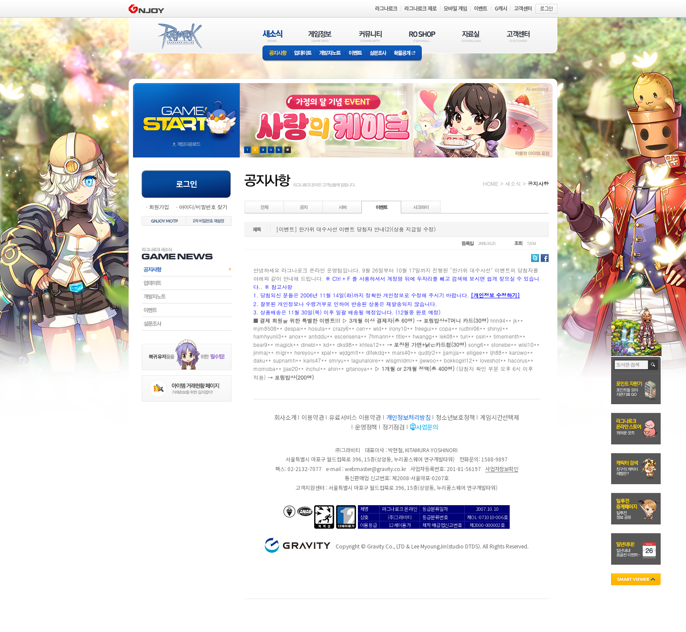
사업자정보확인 (501, 468)
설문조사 (378, 53)
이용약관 (312, 417)
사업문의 (427, 426)
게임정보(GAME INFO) (320, 36)
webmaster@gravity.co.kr (375, 468)
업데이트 (302, 53)
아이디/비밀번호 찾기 (203, 206)
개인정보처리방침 (408, 417)
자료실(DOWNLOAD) (471, 36)
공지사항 (276, 53)
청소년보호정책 (455, 417)
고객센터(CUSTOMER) (518, 36)
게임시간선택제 (499, 417)
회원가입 (159, 206)
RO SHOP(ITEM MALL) (422, 36)
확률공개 (406, 53)
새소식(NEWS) (272, 36)
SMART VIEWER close (636, 580)
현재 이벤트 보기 (287, 150)
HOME (490, 183)
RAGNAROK (179, 36)
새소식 (513, 183)
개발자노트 (330, 53)
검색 (653, 365)
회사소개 (285, 417)
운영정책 (366, 426)
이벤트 (355, 53)
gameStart (186, 112)
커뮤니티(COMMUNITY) (370, 36)
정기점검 (393, 426)
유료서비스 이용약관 (355, 417)
